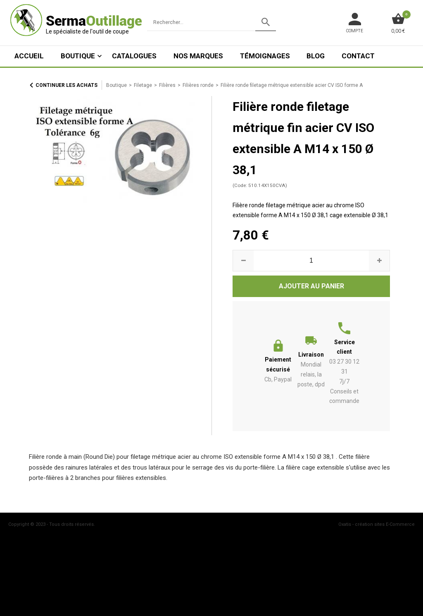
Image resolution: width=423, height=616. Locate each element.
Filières (167, 85)
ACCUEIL (29, 56)
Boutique (78, 56)
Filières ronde (198, 85)
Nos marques (198, 56)
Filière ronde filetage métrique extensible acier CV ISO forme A (292, 85)
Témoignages (265, 56)
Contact (358, 56)
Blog (316, 56)
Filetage (143, 85)
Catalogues (134, 56)
